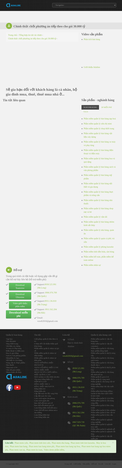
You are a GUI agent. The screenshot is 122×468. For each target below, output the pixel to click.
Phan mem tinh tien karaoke (83, 443)
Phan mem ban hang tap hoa (68, 446)
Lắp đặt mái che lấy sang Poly (46, 393)
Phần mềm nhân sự (92, 265)
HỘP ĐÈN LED (40, 382)
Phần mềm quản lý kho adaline (103, 410)
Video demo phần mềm (54, 450)
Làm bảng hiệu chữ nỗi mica (45, 408)
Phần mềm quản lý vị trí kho (102, 398)
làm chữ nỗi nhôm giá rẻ (44, 405)
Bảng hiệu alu (39, 391)
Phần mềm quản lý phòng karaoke (99, 247)
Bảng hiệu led (39, 389)
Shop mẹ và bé (12, 367)
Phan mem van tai (17, 450)
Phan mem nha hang (60, 443)
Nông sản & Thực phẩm (15, 363)
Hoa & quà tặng (12, 353)
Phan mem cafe (21, 443)
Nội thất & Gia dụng (14, 360)
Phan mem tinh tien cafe (39, 443)
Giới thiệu (77, 464)
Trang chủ (68, 464)
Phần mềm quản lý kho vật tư (103, 413)
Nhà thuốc (10, 365)
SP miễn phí (106, 107)
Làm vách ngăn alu (41, 401)
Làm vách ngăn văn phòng (44, 398)
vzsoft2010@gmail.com (73, 356)
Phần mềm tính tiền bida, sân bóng (99, 252)
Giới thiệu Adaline (92, 67)
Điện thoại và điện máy (15, 351)
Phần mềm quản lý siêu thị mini (98, 124)
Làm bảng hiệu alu (41, 417)
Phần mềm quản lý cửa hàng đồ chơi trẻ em (102, 373)
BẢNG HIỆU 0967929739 (44, 386)
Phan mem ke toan (34, 450)
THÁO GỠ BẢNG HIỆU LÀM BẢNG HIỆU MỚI (46, 368)
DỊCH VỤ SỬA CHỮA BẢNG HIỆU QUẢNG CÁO (46, 373)
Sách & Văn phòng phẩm (16, 356)
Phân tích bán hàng (92, 39)
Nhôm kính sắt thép (13, 372)
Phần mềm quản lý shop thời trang (99, 128)
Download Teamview (20, 286)
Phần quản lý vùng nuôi (100, 379)
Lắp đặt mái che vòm (42, 396)
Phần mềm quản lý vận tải (95, 217)
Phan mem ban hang (18, 446)
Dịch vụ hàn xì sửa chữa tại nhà (46, 377)
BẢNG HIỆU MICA (42, 384)
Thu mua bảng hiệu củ (43, 379)
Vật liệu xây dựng (13, 346)
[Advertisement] (42, 66)
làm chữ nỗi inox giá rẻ (43, 403)
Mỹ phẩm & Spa (12, 358)
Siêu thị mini (11, 341)
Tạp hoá (9, 339)
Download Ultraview (20, 295)
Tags (85, 112)
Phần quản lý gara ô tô (100, 377)
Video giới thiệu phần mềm (20, 305)
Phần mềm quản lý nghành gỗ (103, 429)
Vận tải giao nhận (13, 370)
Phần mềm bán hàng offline (102, 391)
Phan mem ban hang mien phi (41, 446)
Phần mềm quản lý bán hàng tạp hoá (100, 119)
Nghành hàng (90, 107)
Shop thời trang (12, 344)
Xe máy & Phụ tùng (13, 348)
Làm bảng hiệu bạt (42, 415)
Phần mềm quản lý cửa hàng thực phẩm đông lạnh (102, 349)
